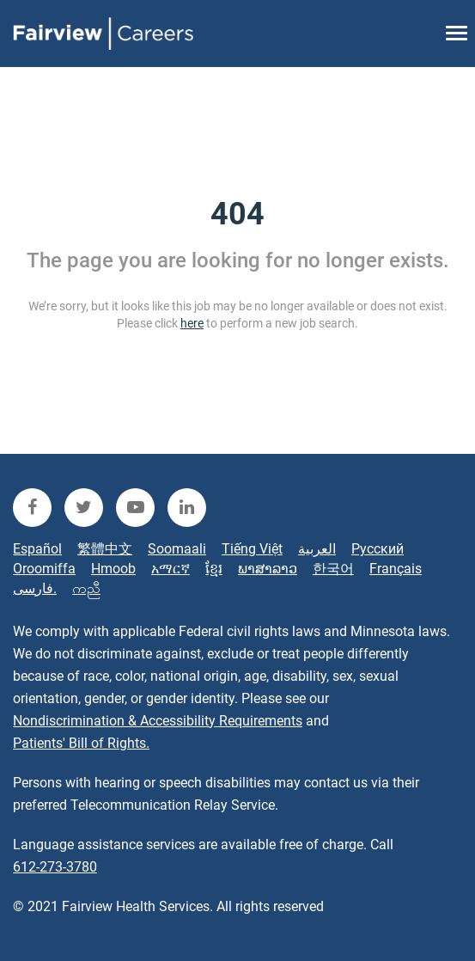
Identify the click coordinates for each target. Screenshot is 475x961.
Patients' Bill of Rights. (81, 743)
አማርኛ (170, 568)
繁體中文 (104, 549)
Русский (377, 549)
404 (237, 214)
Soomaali (177, 549)
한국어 (333, 568)
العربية (317, 549)
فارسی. (35, 588)
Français (395, 568)
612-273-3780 (55, 867)
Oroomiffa (44, 568)
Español (37, 549)
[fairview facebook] (32, 507)
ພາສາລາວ (267, 568)
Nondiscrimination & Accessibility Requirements (157, 721)
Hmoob (113, 568)
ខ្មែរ (213, 568)
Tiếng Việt (252, 549)
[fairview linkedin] (186, 507)
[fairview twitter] (83, 507)
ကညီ (86, 588)
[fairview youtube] (135, 507)
